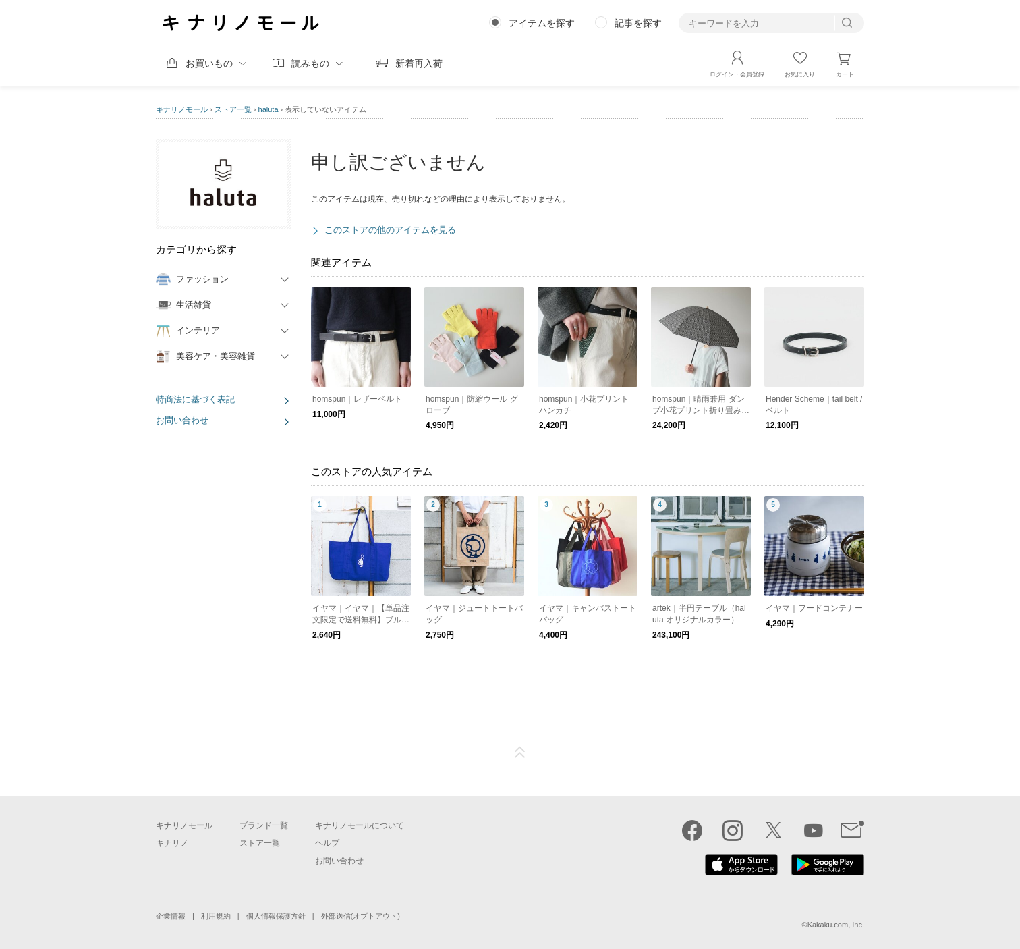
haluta (268, 109)
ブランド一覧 (263, 825)
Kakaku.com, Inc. (836, 925)
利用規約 (216, 916)
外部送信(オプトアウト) (360, 916)
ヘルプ (327, 843)
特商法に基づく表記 (195, 399)
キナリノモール (182, 109)
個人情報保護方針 (276, 916)
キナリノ (172, 843)
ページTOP (520, 752)
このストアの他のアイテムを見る (390, 230)
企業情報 (171, 916)
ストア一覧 (233, 109)
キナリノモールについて (359, 825)
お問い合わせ (182, 420)
